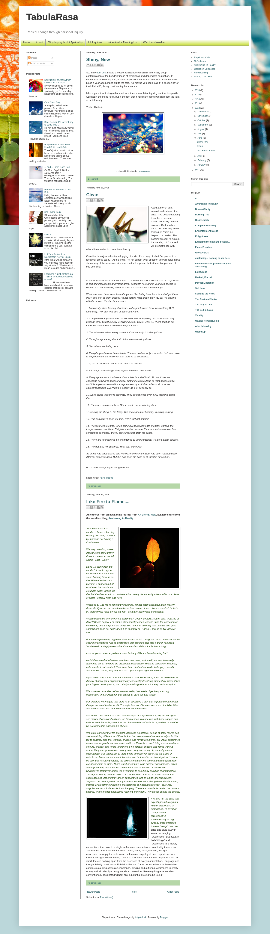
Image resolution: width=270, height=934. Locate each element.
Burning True (202, 214)
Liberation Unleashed (204, 69)
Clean (92, 194)
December (202, 111)
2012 (197, 108)
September (203, 124)
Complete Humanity (205, 225)
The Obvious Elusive (206, 299)
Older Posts (173, 892)
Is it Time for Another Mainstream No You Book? (57, 255)
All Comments (36, 63)
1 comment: (93, 179)
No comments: (94, 486)
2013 (197, 103)
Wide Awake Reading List (123, 42)
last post (101, 72)
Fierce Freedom (203, 247)
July (199, 133)
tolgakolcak (140, 917)
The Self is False (204, 310)
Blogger (164, 917)
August (201, 129)
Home (26, 42)
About (39, 42)
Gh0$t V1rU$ (202, 252)
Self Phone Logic (53, 212)
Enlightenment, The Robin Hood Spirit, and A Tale (57, 146)
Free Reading (201, 72)
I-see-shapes (106, 478)
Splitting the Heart (204, 293)
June (200, 138)
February (202, 160)
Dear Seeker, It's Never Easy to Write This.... (58, 123)
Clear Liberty (202, 220)
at (196, 198)
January (201, 165)
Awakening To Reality (204, 65)
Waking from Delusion (207, 321)
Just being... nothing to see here (212, 258)
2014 (197, 99)
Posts (32, 58)
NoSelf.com (200, 61)
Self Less (200, 288)
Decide (47, 234)
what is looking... (204, 326)
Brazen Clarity (202, 209)
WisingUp (200, 331)
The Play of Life (203, 304)
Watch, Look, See (203, 76)
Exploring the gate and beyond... (212, 242)
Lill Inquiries (95, 42)
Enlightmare (201, 236)
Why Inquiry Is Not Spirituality (65, 42)
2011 (197, 170)
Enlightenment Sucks (206, 231)
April (199, 156)
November (202, 116)
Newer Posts (93, 892)
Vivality (199, 315)
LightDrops (201, 272)
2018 (197, 90)
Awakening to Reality (206, 203)
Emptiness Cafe (202, 57)
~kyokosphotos (144, 171)
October (201, 120)
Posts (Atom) (106, 897)
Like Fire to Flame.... (108, 501)
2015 (197, 94)
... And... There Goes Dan (57, 167)
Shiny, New (98, 59)
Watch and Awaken (154, 42)
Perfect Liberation (204, 283)
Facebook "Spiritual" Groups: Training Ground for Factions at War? (58, 277)
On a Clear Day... (53, 102)
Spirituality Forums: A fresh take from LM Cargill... (57, 81)
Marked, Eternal (203, 277)
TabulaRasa (52, 17)
